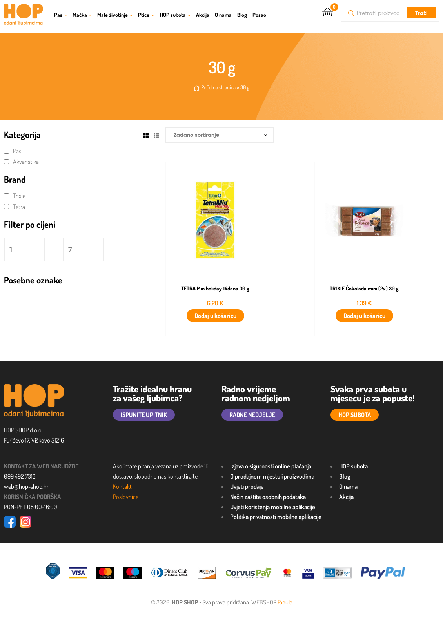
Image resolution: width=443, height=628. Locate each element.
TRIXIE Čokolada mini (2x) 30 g (364, 288)
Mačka (80, 14)
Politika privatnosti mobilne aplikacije (275, 517)
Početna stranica (218, 87)
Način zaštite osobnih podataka (268, 497)
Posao (259, 14)
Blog (242, 14)
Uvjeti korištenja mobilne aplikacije (272, 507)
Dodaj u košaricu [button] (215, 315)
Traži (421, 12)
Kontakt (122, 486)
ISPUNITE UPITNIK (144, 415)
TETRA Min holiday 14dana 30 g (215, 288)
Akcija (202, 14)
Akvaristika (26, 161)
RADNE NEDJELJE (252, 415)
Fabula (285, 602)
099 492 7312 (20, 476)
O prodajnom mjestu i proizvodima (272, 476)
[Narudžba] (219, 135)
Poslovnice (125, 497)
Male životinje (112, 14)
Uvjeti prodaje (247, 486)
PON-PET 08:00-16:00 (30, 507)
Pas (58, 14)
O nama (223, 14)
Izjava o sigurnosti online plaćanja (270, 466)
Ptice (143, 14)
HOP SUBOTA (354, 415)
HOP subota (173, 14)
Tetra (19, 207)
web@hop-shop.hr (26, 486)
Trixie (19, 196)
